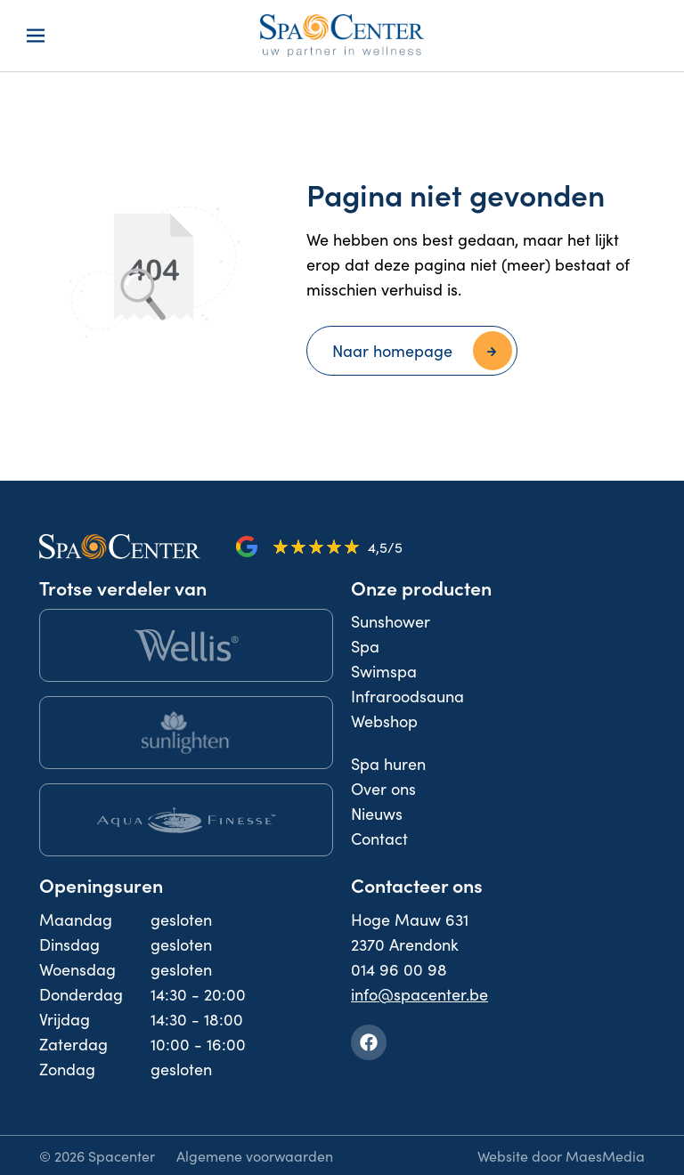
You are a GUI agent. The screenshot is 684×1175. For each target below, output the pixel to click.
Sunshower (390, 621)
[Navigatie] (35, 35)
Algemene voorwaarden (254, 1155)
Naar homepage (392, 350)
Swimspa (384, 671)
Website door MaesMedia (561, 1155)
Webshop (384, 720)
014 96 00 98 (399, 969)
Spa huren (388, 763)
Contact (379, 838)
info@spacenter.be (419, 994)
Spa (365, 646)
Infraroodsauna (407, 696)
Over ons (383, 788)
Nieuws (377, 813)
